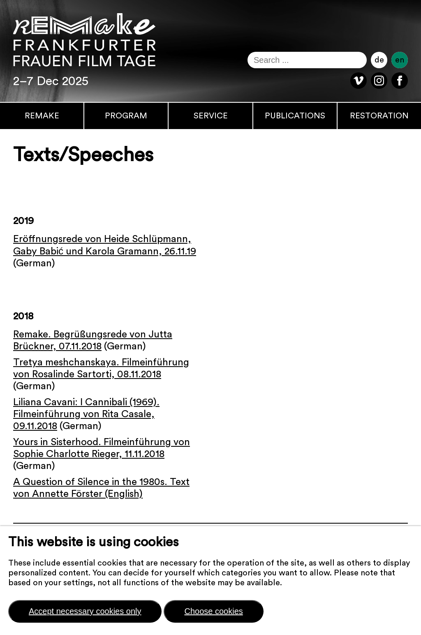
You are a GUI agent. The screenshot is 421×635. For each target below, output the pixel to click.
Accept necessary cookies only (85, 611)
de (379, 60)
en (399, 60)
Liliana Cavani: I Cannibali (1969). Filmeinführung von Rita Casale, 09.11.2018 (86, 414)
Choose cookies (213, 611)
